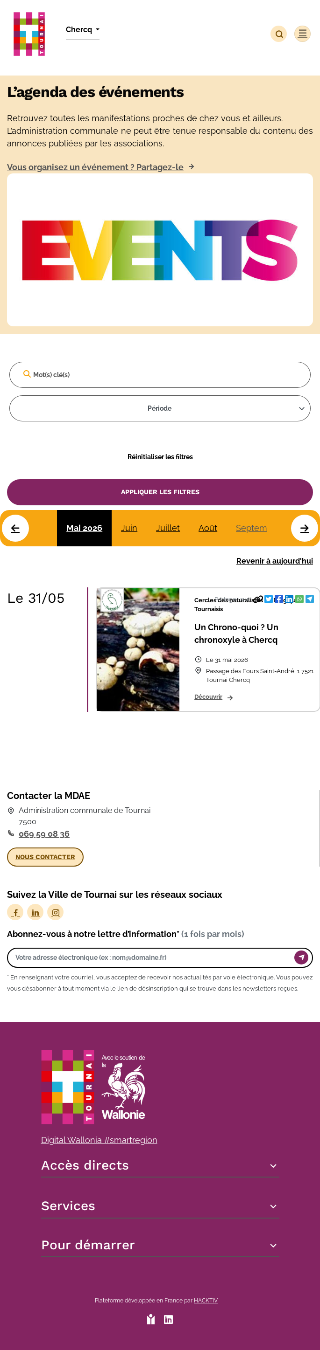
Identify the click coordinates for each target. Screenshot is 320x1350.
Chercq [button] (80, 29)
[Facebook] (15, 912)
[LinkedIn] (35, 912)
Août (208, 528)
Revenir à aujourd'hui (274, 561)
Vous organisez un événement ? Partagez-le (95, 167)
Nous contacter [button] (45, 857)
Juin (129, 528)
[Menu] (302, 34)
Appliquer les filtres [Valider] (160, 492)
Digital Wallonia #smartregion (99, 1140)
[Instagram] (55, 912)
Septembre (258, 528)
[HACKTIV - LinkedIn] (168, 1320)
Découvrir (208, 696)
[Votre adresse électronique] (153, 958)
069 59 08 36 (44, 834)
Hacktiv (206, 1300)
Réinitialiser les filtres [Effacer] (160, 457)
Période (159, 408)
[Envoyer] (301, 957)
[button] (278, 34)
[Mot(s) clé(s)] (160, 375)
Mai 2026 (84, 528)
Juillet (168, 528)
